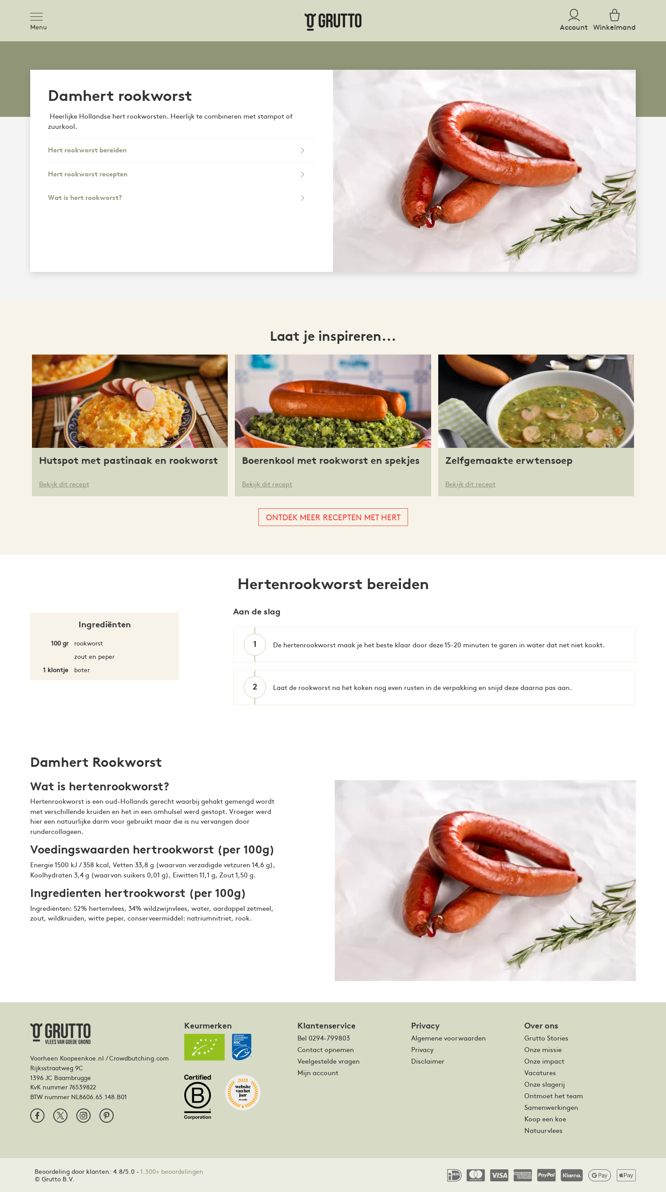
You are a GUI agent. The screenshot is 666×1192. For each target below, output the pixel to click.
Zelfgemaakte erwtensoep (509, 460)
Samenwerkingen (551, 1107)
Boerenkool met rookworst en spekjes (331, 460)
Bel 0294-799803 (323, 1038)
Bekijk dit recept (64, 483)
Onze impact (544, 1061)
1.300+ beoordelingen (171, 1171)
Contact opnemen (325, 1049)
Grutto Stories (546, 1038)
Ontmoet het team (553, 1096)
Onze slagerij (544, 1084)
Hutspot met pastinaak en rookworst (128, 460)
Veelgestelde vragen (328, 1061)
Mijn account (317, 1072)
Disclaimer (427, 1061)
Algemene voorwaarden (448, 1038)
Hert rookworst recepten (87, 174)
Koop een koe (545, 1119)
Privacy (422, 1049)
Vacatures (540, 1072)
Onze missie (543, 1049)
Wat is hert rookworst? (85, 198)
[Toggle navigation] (39, 15)
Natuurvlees (543, 1130)
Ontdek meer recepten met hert (333, 516)
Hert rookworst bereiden (87, 150)
